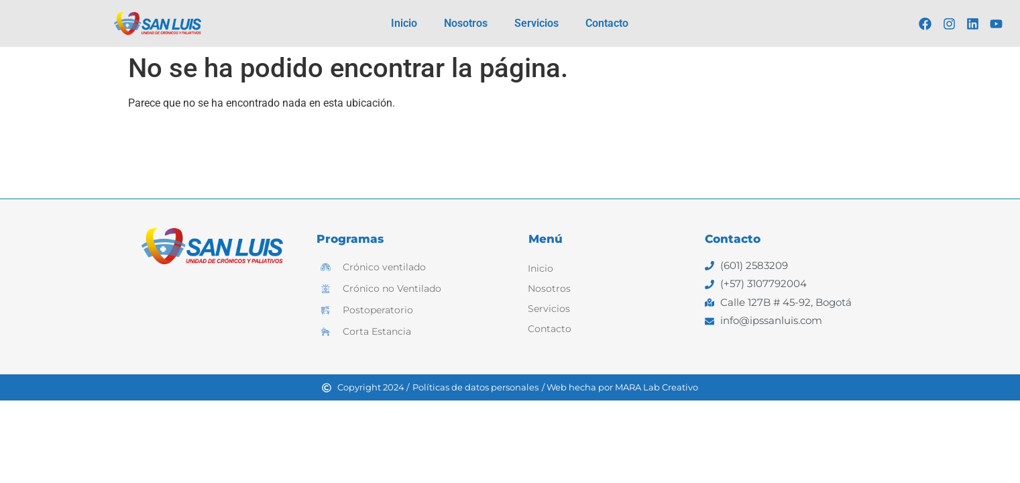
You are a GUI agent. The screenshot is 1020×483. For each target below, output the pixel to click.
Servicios (536, 23)
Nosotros (466, 23)
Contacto (606, 23)
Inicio (404, 23)
